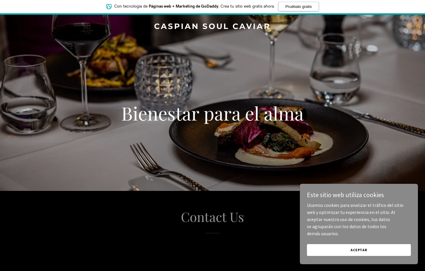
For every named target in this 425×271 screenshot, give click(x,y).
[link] (212, 27)
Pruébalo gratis (298, 5)
